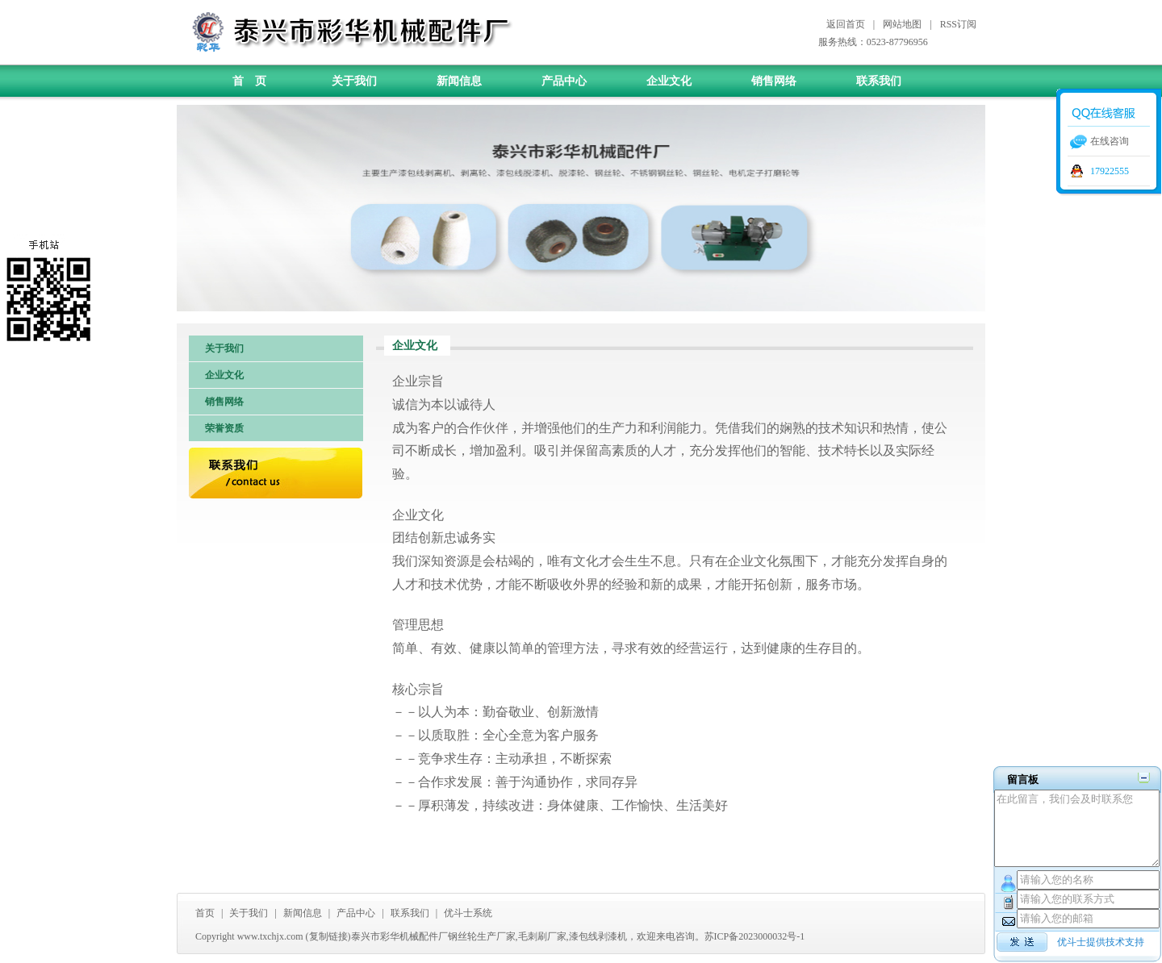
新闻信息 (459, 81)
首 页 (249, 81)
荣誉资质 (224, 428)
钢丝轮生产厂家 (482, 936)
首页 (205, 913)
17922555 (1109, 171)
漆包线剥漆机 (598, 936)
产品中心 (564, 81)
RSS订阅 (958, 24)
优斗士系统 (468, 913)
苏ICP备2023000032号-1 (754, 936)
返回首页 (845, 24)
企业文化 (669, 81)
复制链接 (328, 936)
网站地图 (902, 24)
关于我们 (354, 81)
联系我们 (878, 81)
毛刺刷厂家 (542, 936)
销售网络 (773, 81)
